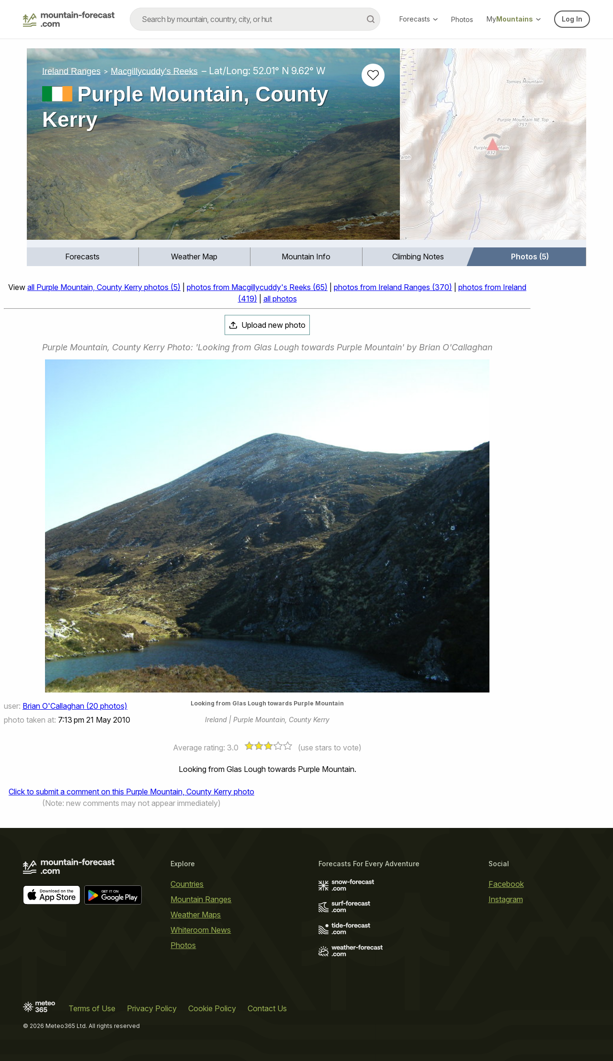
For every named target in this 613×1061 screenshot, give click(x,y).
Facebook (506, 884)
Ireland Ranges (71, 71)
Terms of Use (91, 1008)
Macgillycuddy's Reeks (154, 71)
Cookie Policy (212, 1008)
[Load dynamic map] (493, 148)
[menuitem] (83, 256)
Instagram (505, 899)
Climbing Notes (418, 256)
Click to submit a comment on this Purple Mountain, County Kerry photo (131, 791)
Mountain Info (306, 256)
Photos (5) (530, 256)
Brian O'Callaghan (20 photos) (75, 706)
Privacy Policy (152, 1008)
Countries (187, 884)
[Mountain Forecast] (68, 19)
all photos (280, 298)
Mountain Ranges (200, 899)
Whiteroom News (200, 930)
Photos (462, 19)
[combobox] (255, 19)
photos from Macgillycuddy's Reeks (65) (257, 287)
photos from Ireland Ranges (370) (393, 287)
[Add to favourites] (373, 75)
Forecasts (418, 19)
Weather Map (194, 256)
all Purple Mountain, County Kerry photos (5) (104, 287)
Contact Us (267, 1008)
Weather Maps (195, 914)
